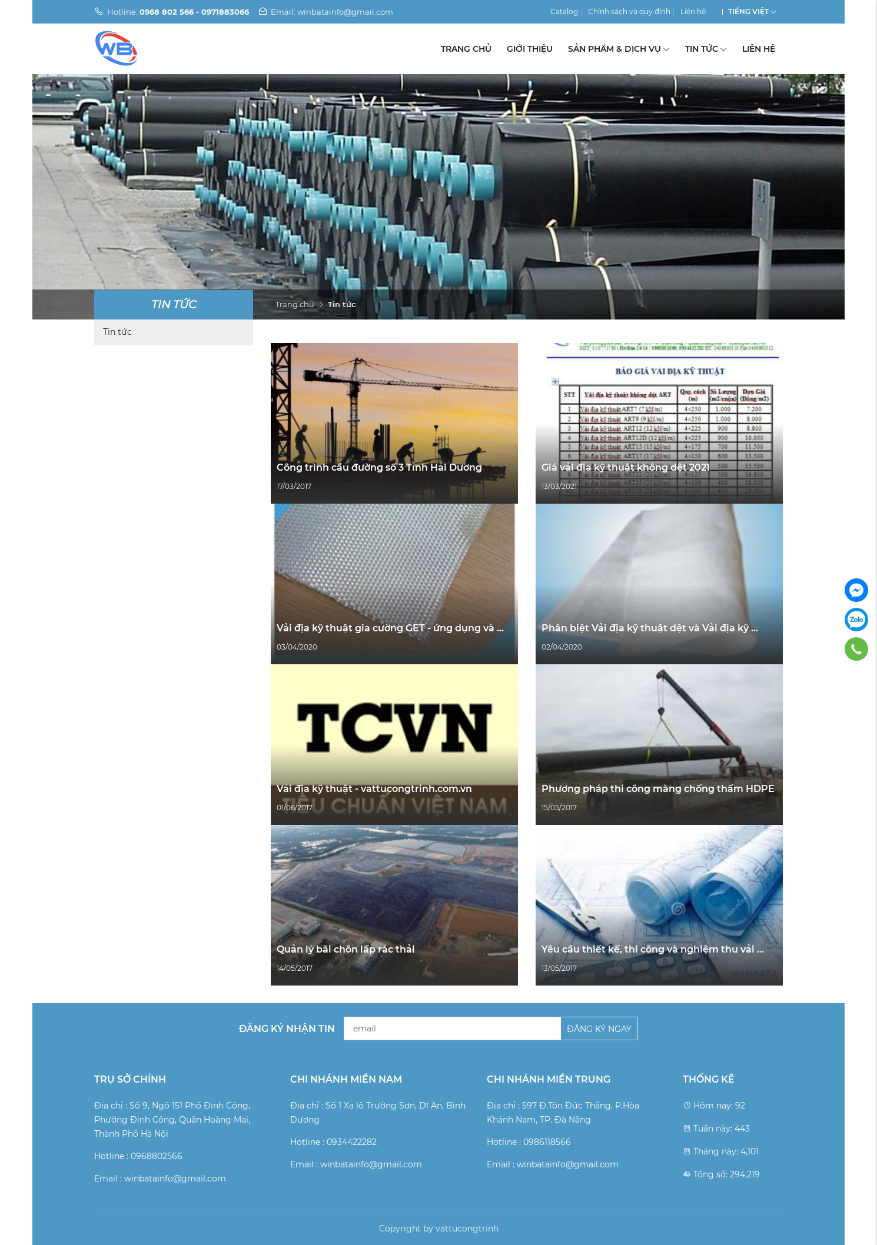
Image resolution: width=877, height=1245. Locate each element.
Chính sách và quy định (629, 11)
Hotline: (171, 11)
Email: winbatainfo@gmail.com (325, 11)
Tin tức (706, 49)
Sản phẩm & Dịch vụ (619, 49)
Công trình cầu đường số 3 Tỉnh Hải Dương (379, 467)
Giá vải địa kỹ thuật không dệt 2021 (626, 467)
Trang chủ (466, 49)
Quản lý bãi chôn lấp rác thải (346, 949)
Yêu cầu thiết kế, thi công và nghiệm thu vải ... (653, 949)
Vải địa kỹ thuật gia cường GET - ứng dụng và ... (390, 628)
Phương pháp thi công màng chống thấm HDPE (658, 788)
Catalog (564, 11)
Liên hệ (693, 11)
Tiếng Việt (748, 11)
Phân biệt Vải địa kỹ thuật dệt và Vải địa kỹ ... (650, 628)
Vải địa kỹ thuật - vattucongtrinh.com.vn (374, 788)
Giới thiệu (530, 49)
